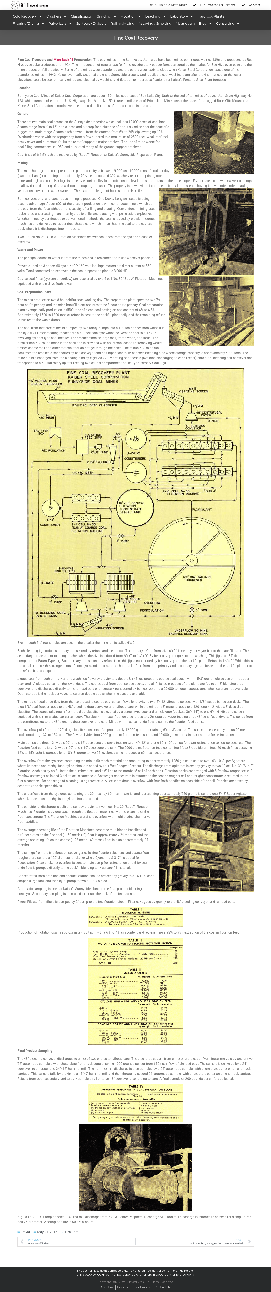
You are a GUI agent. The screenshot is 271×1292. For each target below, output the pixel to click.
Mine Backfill (63, 60)
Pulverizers (60, 23)
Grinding (107, 16)
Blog (205, 23)
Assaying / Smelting (155, 23)
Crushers (56, 16)
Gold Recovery (27, 16)
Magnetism (185, 23)
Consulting (228, 23)
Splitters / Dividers (91, 23)
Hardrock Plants (211, 16)
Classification (81, 16)
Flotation (131, 16)
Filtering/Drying (28, 23)
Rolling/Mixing (122, 23)
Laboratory (181, 16)
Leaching (155, 16)
